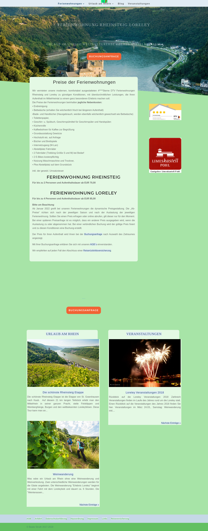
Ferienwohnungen (70, 4)
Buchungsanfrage (104, 56)
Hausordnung (77, 519)
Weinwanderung (63, 474)
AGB (29, 519)
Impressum (92, 519)
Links (104, 519)
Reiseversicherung (120, 519)
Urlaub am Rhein (100, 4)
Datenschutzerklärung (56, 519)
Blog (121, 4)
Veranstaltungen (139, 4)
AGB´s (93, 215)
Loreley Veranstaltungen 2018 (145, 392)
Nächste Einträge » (89, 505)
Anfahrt (38, 519)
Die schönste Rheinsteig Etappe (63, 392)
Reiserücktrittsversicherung (97, 221)
